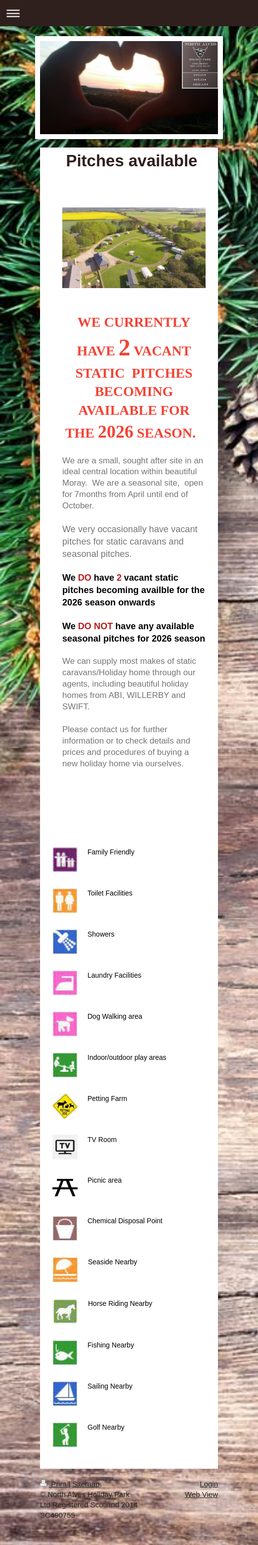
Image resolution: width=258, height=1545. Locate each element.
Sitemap (85, 1484)
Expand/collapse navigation (129, 13)
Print (54, 1484)
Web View (201, 1494)
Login (209, 1484)
